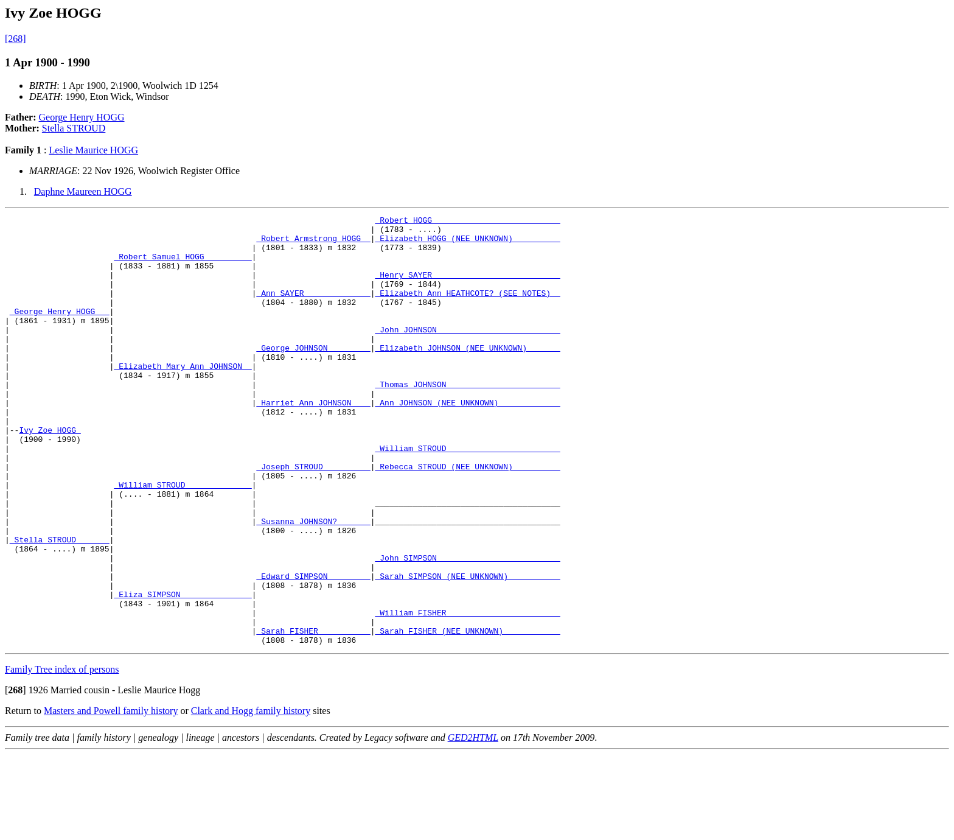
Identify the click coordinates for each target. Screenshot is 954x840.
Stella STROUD (73, 128)
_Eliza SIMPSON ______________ (182, 670)
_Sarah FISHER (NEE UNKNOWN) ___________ (467, 714)
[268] (15, 38)
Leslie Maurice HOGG (93, 150)
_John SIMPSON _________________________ (467, 626)
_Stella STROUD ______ (60, 605)
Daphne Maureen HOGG (83, 191)
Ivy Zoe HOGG (49, 473)
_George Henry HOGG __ (60, 331)
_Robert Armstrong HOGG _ (313, 243)
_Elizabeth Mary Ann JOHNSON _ (182, 396)
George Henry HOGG (82, 117)
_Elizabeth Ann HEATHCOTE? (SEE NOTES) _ (467, 309)
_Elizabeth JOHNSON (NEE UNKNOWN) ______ (467, 374)
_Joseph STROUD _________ (313, 517)
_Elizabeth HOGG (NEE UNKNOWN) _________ (467, 243)
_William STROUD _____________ (182, 539)
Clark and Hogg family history (250, 796)
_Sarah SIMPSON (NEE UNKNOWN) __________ (467, 648)
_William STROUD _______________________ (467, 495)
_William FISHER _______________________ (467, 692)
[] (15, 776)
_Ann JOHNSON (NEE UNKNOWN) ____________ (467, 440)
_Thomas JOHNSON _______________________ (467, 418)
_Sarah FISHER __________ (313, 714)
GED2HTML (473, 823)
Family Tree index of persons (62, 755)
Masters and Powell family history (111, 796)
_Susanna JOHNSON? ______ (313, 583)
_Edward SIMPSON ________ (313, 648)
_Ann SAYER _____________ (313, 309)
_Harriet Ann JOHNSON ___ (313, 440)
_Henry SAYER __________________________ (467, 287)
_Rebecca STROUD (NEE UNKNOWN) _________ (467, 517)
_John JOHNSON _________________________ (467, 353)
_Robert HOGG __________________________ (467, 221)
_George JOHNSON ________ (313, 374)
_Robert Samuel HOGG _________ (182, 265)
